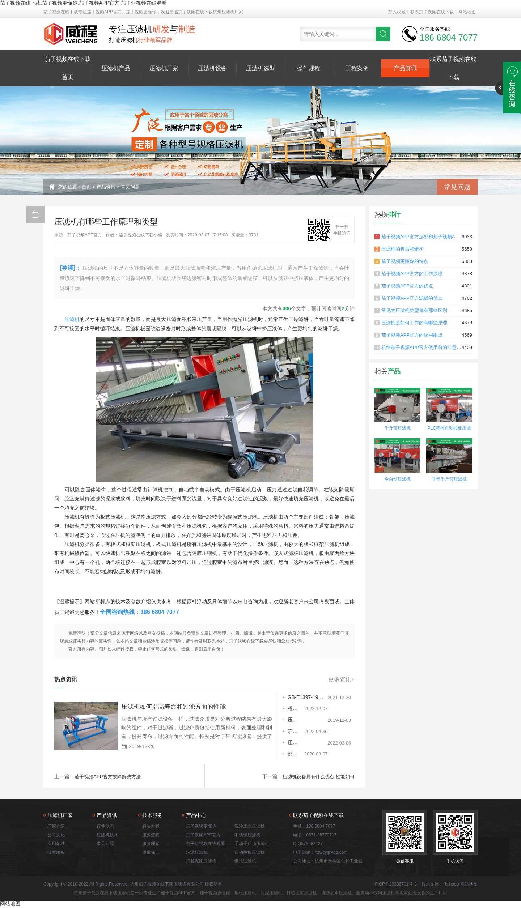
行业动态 (105, 827)
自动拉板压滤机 (249, 853)
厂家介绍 (56, 827)
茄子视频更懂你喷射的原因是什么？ (289, 732)
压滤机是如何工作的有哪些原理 (414, 322)
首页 (86, 186)
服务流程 (151, 835)
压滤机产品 (115, 68)
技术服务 (56, 853)
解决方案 (151, 827)
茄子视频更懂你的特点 (404, 261)
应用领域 (56, 844)
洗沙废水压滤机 (249, 827)
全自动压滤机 (398, 479)
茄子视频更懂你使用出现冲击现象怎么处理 (289, 755)
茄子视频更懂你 (201, 827)
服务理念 (151, 844)
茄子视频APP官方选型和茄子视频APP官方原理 (430, 236)
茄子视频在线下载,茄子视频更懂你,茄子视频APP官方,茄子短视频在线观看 (83, 3)
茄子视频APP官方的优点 (407, 286)
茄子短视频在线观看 (205, 844)
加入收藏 (397, 11)
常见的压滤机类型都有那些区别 (414, 310)
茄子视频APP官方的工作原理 (411, 273)
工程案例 (357, 68)
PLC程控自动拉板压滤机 (449, 429)
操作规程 (308, 68)
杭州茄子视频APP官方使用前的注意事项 (423, 347)
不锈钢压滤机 (247, 835)
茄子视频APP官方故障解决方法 (110, 777)
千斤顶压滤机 (398, 428)
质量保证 (151, 853)
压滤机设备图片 (267, 721)
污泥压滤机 (197, 853)
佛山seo (451, 884)
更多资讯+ (341, 679)
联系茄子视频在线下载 (432, 11)
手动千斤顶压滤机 (449, 479)
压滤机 (72, 319)
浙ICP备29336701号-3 (395, 884)
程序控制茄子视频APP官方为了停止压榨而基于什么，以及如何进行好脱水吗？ (289, 709)
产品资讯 (405, 68)
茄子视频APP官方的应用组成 (411, 335)
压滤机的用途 (265, 744)
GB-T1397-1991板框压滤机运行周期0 (289, 697)
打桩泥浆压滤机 (201, 861)
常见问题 (130, 186)
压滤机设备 (212, 68)
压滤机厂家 (163, 68)
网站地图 (467, 11)
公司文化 (56, 835)
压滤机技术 (107, 835)
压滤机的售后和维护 (402, 249)
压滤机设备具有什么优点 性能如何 (316, 777)
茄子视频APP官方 (203, 835)
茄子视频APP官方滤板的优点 (411, 298)
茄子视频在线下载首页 (68, 68)
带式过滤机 (245, 861)
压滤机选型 (260, 68)
